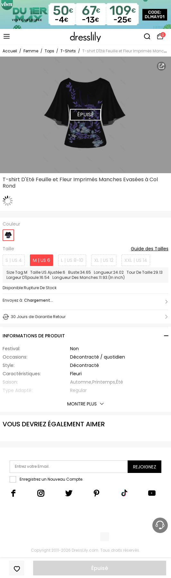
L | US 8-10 (72, 260)
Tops (50, 51)
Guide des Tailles (149, 249)
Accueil (10, 51)
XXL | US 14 (135, 260)
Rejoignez (144, 467)
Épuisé (99, 568)
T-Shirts (68, 51)
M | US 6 (41, 260)
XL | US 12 (103, 260)
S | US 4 (13, 260)
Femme (30, 51)
